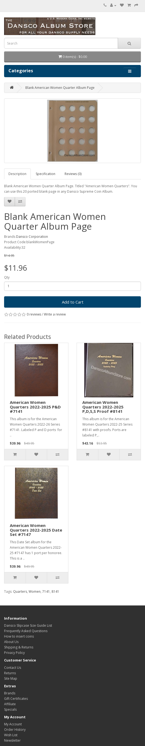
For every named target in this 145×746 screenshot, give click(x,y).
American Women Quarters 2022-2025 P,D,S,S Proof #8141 (102, 406)
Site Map (10, 678)
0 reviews (34, 314)
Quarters (20, 591)
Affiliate (10, 704)
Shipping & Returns (18, 647)
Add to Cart (72, 302)
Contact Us (12, 667)
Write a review (55, 314)
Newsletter (12, 740)
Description (17, 173)
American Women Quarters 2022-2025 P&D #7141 (35, 406)
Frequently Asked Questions (25, 631)
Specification (45, 173)
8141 (55, 591)
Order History (15, 729)
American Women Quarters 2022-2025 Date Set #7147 (36, 530)
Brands (9, 693)
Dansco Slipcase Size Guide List (28, 625)
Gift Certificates (16, 698)
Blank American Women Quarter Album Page (60, 87)
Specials (10, 709)
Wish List (10, 735)
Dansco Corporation (32, 236)
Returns (10, 673)
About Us (11, 641)
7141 (46, 591)
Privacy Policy (14, 652)
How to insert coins (19, 636)
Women (35, 591)
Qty (7, 277)
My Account (13, 724)
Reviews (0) (73, 173)
